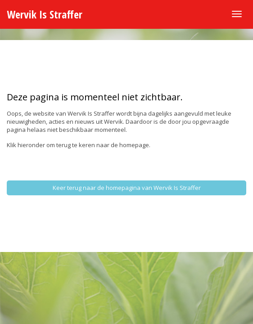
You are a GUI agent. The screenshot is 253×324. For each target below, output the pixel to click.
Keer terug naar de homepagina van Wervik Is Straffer (127, 188)
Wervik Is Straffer (44, 14)
